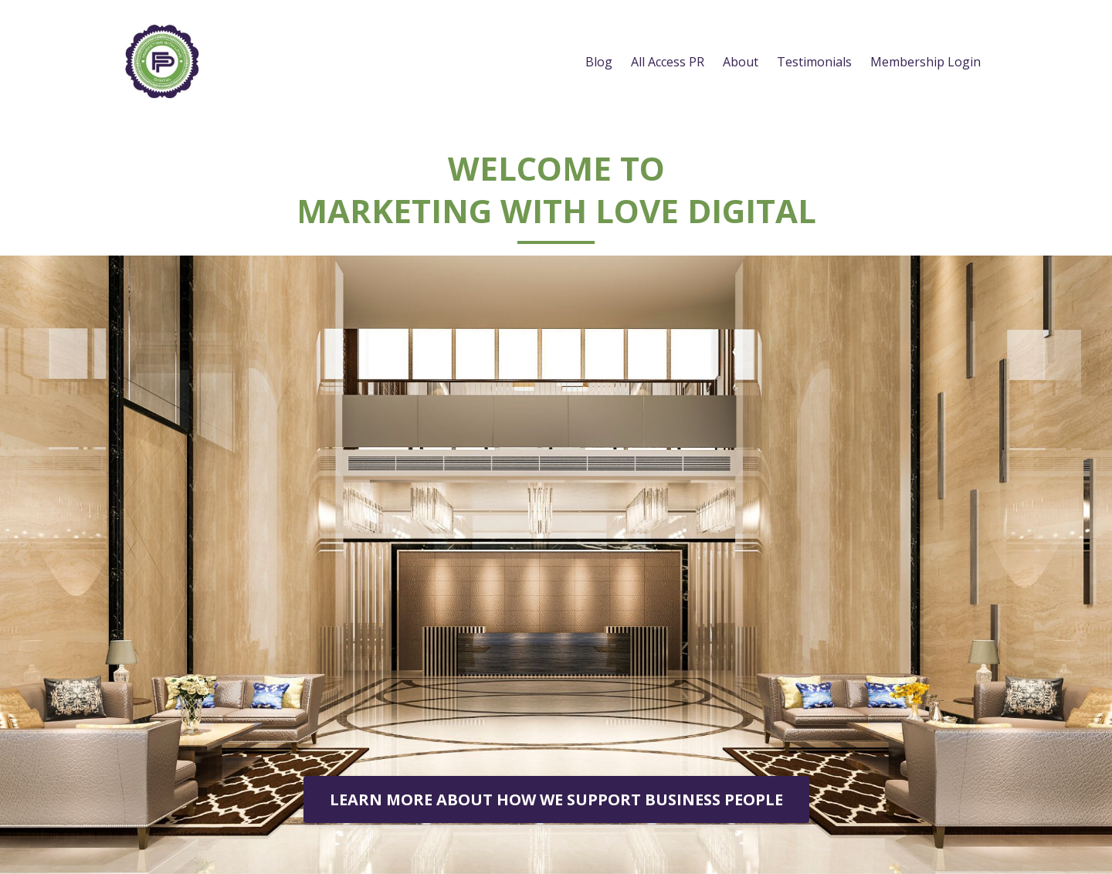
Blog (598, 61)
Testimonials (814, 61)
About (740, 61)
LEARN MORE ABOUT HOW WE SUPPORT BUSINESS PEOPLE (556, 799)
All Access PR (667, 61)
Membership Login (925, 61)
